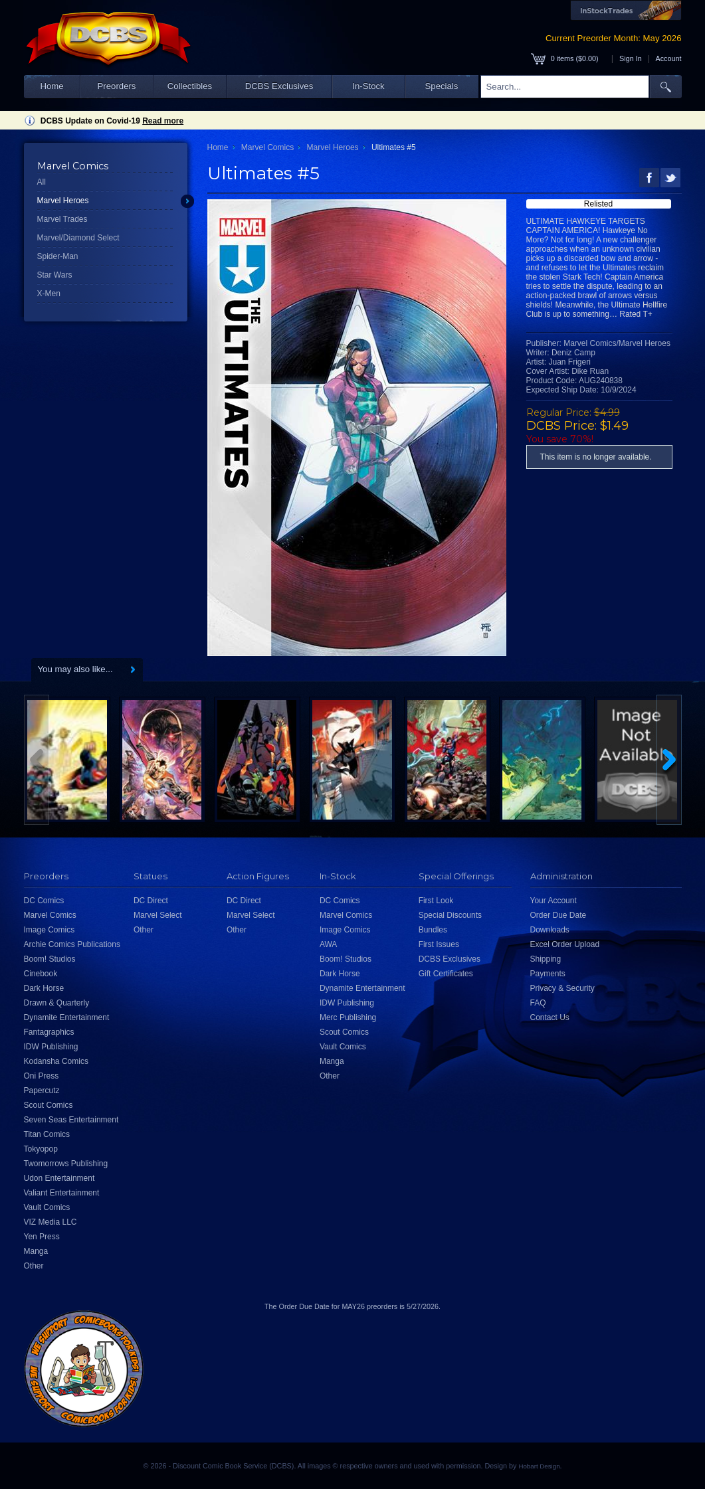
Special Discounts (450, 915)
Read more (162, 121)
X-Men (48, 293)
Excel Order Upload (565, 944)
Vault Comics (47, 1207)
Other (34, 1265)
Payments (547, 973)
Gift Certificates (446, 973)
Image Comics (49, 929)
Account (668, 58)
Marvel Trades (62, 219)
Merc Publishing (348, 1017)
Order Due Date (558, 915)
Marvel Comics (267, 147)
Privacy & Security (562, 988)
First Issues (439, 944)
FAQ (538, 1002)
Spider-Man (57, 256)
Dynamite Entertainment (67, 1017)
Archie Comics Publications (72, 944)
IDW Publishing (51, 1046)
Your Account (553, 900)
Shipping (545, 959)
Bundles (433, 929)
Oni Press (41, 1076)
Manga (36, 1251)
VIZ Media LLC (50, 1222)
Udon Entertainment (59, 1178)
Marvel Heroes (63, 200)
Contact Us (549, 1017)
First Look (436, 900)
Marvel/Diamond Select (78, 237)
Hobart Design (538, 1466)
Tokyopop (41, 1149)
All (41, 182)
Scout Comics (48, 1105)
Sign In (630, 58)
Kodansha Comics (56, 1061)
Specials (441, 86)
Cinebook (41, 973)
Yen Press (42, 1236)
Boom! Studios (50, 959)
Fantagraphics (49, 1032)
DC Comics (44, 900)
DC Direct (151, 900)
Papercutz (42, 1090)
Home (51, 86)
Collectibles (189, 86)
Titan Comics (47, 1134)
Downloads (549, 929)
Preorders (117, 86)
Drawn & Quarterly (57, 1002)
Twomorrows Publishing (66, 1163)
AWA (328, 944)
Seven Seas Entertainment (71, 1119)
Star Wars (54, 275)
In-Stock (368, 86)
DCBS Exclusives (279, 86)
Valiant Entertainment (62, 1192)
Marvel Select (158, 915)
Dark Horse (44, 988)
